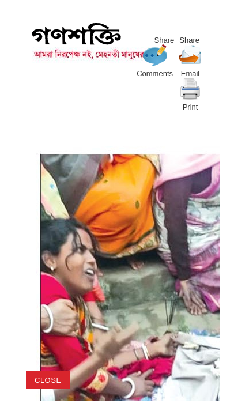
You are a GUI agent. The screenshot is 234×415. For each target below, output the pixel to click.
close (48, 380)
